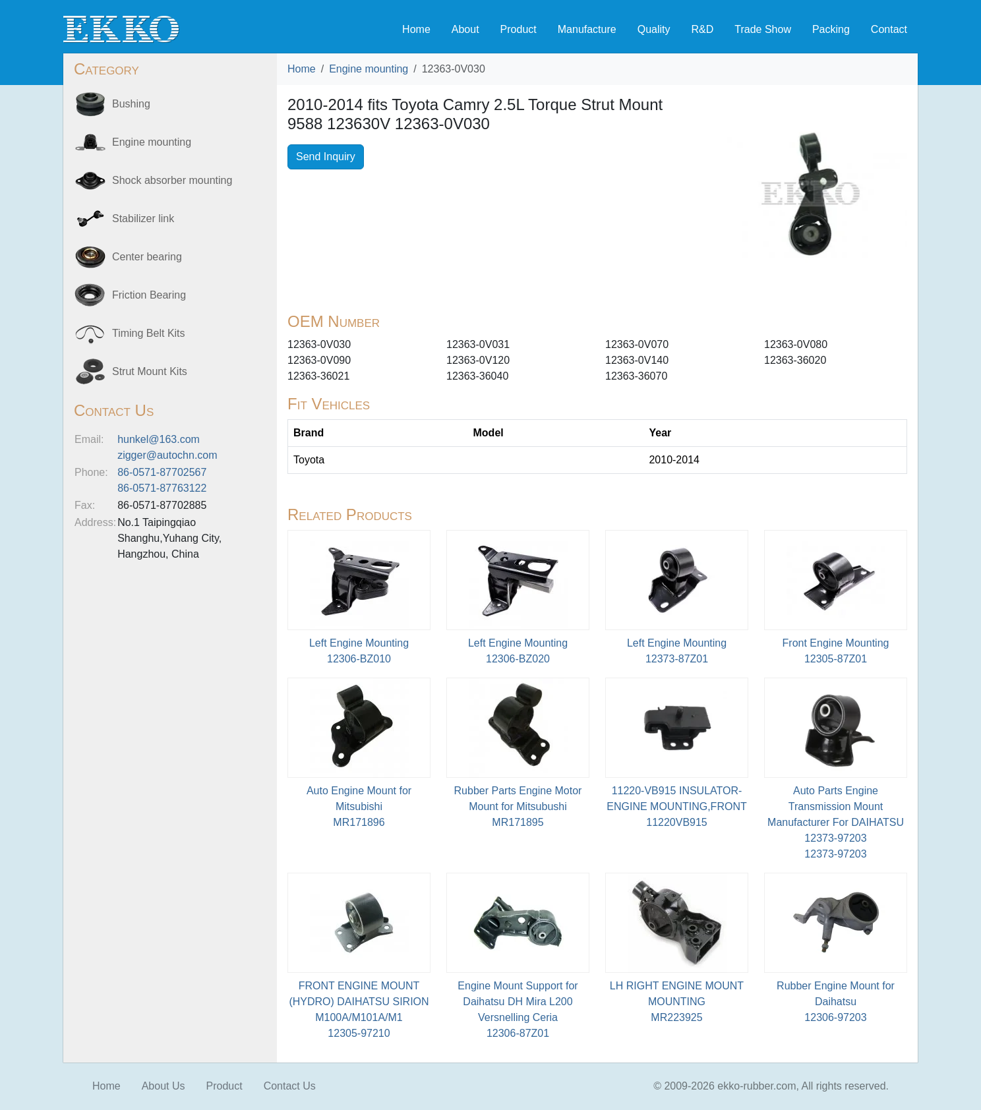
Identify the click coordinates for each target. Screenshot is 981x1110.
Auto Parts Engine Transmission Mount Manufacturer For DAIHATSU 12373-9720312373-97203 (835, 822)
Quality (654, 29)
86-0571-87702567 (161, 472)
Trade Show (762, 29)
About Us (163, 1086)
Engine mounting (368, 68)
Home (416, 29)
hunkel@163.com (158, 439)
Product (518, 29)
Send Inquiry (325, 156)
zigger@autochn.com (167, 455)
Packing (831, 29)
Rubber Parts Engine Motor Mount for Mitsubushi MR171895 (518, 806)
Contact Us (290, 1086)
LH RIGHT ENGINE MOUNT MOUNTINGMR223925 (677, 1001)
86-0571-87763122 (161, 488)
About (465, 29)
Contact (889, 29)
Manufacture (587, 29)
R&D (702, 29)
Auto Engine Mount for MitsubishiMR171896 (359, 806)
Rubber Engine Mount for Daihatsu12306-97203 (836, 1001)
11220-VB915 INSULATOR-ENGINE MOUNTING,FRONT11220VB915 (676, 806)
